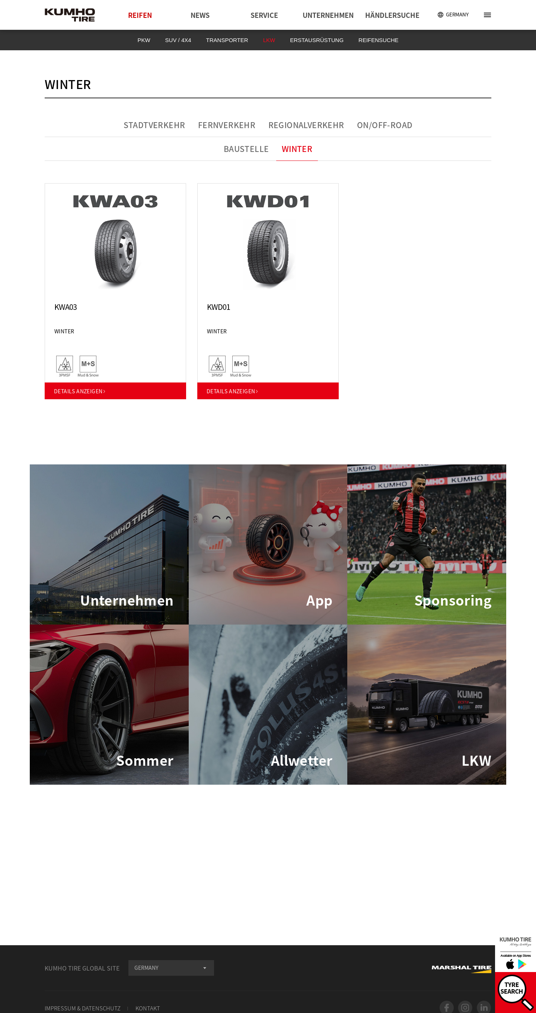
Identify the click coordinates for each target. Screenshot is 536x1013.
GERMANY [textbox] (146, 967)
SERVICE (264, 15)
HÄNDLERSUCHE (392, 15)
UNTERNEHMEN (328, 15)
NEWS (200, 15)
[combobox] (171, 968)
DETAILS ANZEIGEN (80, 391)
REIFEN (140, 15)
